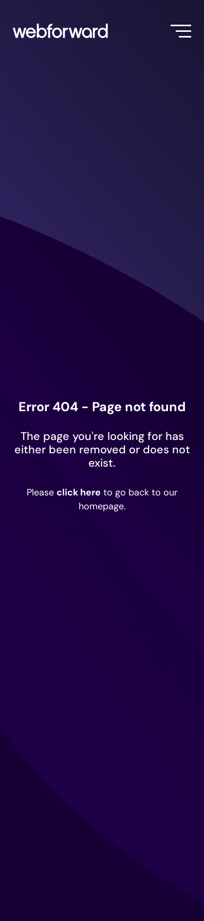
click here (79, 492)
